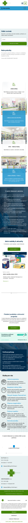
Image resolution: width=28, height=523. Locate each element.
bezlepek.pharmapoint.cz (12, 216)
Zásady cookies (8, 521)
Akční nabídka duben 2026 (10, 265)
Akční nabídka (7, 263)
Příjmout (14, 512)
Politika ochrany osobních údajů (17, 521)
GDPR (17, 474)
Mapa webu (13, 474)
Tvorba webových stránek (10, 477)
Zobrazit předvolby (14, 519)
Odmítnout (14, 515)
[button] (26, 500)
